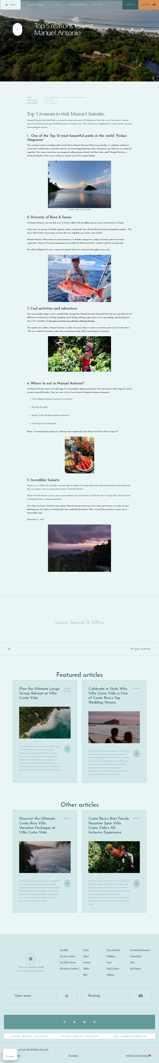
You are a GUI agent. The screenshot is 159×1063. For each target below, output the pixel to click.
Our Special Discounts (140, 950)
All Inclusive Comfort (69, 968)
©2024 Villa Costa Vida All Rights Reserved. (28, 1049)
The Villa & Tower (68, 962)
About (86, 956)
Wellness (110, 975)
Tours (109, 962)
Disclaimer (73, 1056)
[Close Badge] (16, 1049)
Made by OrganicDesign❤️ (138, 1056)
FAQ (132, 962)
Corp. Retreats (113, 950)
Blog (85, 975)
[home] (34, 5)
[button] (59, 5)
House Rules (135, 956)
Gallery (98, 4)
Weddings (111, 956)
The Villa (64, 950)
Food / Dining (113, 968)
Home (86, 950)
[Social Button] (112, 29)
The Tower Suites (67, 956)
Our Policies (135, 968)
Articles (48, 100)
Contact (87, 962)
